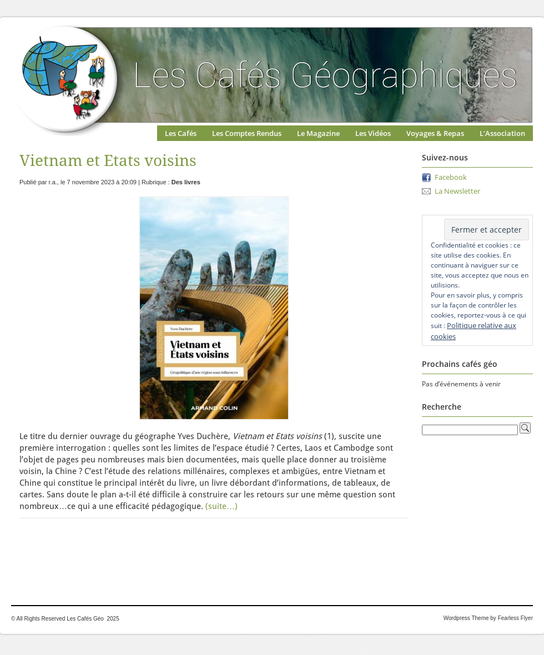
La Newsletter (457, 191)
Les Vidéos (373, 133)
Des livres (186, 182)
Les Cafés (181, 133)
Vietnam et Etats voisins (108, 161)
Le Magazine (318, 133)
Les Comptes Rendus (246, 133)
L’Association (502, 133)
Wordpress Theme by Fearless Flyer (488, 618)
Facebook (451, 177)
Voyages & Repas (435, 133)
